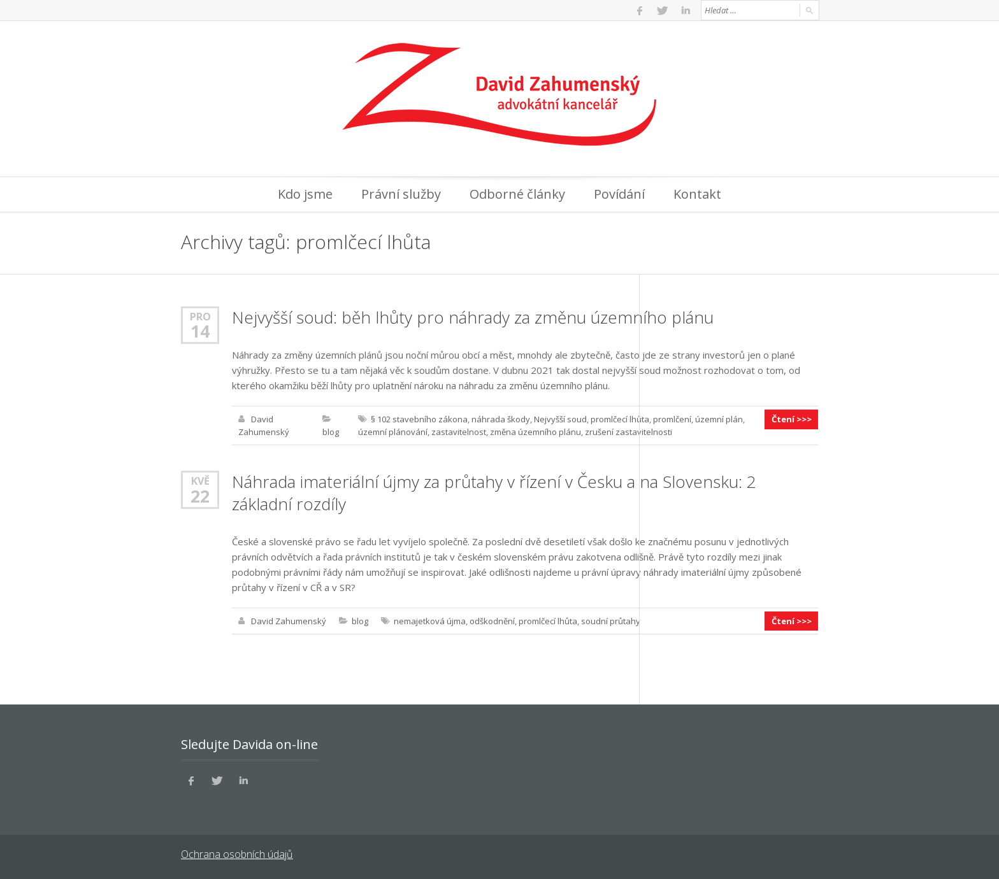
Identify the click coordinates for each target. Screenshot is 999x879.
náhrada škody (500, 419)
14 (200, 331)
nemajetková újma (430, 620)
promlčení (672, 419)
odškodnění (492, 620)
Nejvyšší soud (560, 419)
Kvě (200, 480)
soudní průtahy (610, 620)
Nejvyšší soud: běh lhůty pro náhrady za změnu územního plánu (473, 317)
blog (330, 432)
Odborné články (517, 194)
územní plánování (393, 432)
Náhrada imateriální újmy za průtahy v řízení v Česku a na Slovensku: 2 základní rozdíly (494, 492)
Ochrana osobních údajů (236, 854)
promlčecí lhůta (620, 419)
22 (200, 495)
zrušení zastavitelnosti (628, 432)
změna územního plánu (535, 432)
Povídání (619, 194)
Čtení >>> (792, 419)
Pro (200, 316)
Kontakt (697, 194)
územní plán (719, 419)
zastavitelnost (458, 432)
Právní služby (401, 194)
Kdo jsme (305, 194)
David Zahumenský (288, 620)
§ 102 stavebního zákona (419, 419)
